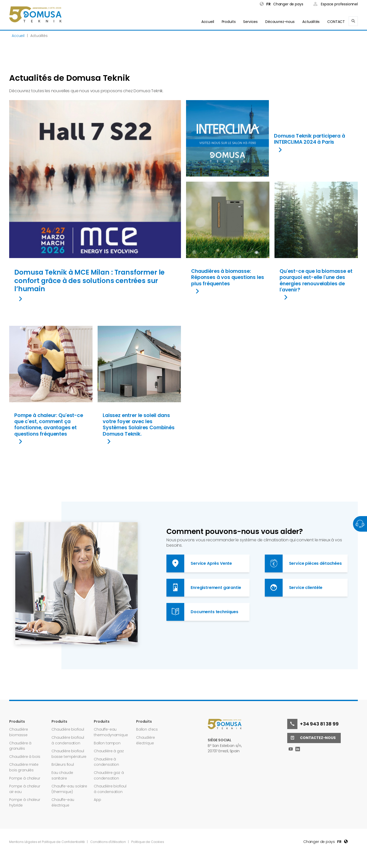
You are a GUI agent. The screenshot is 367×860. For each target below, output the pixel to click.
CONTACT (336, 21)
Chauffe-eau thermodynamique (111, 732)
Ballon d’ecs (147, 729)
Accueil (207, 21)
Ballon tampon (107, 743)
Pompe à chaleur (24, 778)
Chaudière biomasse (18, 732)
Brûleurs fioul (62, 764)
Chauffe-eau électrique (62, 802)
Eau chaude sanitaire (62, 775)
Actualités (311, 21)
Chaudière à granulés (20, 746)
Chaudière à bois (24, 756)
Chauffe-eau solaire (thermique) (69, 789)
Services (250, 21)
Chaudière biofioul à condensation (67, 740)
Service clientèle (293, 588)
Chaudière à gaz (109, 751)
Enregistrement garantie (203, 588)
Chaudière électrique (145, 740)
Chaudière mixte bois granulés (23, 767)
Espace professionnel (335, 4)
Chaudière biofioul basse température (68, 753)
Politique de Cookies (147, 842)
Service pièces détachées (303, 563)
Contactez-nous (311, 738)
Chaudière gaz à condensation (109, 775)
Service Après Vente (199, 563)
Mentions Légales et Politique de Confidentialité (47, 842)
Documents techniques (202, 612)
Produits (229, 21)
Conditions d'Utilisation (108, 842)
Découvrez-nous (280, 21)
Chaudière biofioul (67, 729)
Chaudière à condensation (106, 762)
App (97, 799)
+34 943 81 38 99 (312, 724)
